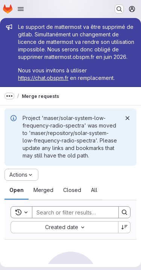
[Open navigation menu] (21, 9)
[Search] (81, 212)
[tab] (17, 190)
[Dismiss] (127, 118)
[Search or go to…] (119, 9)
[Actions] (21, 175)
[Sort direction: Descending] (124, 227)
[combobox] (64, 227)
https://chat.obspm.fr (43, 78)
